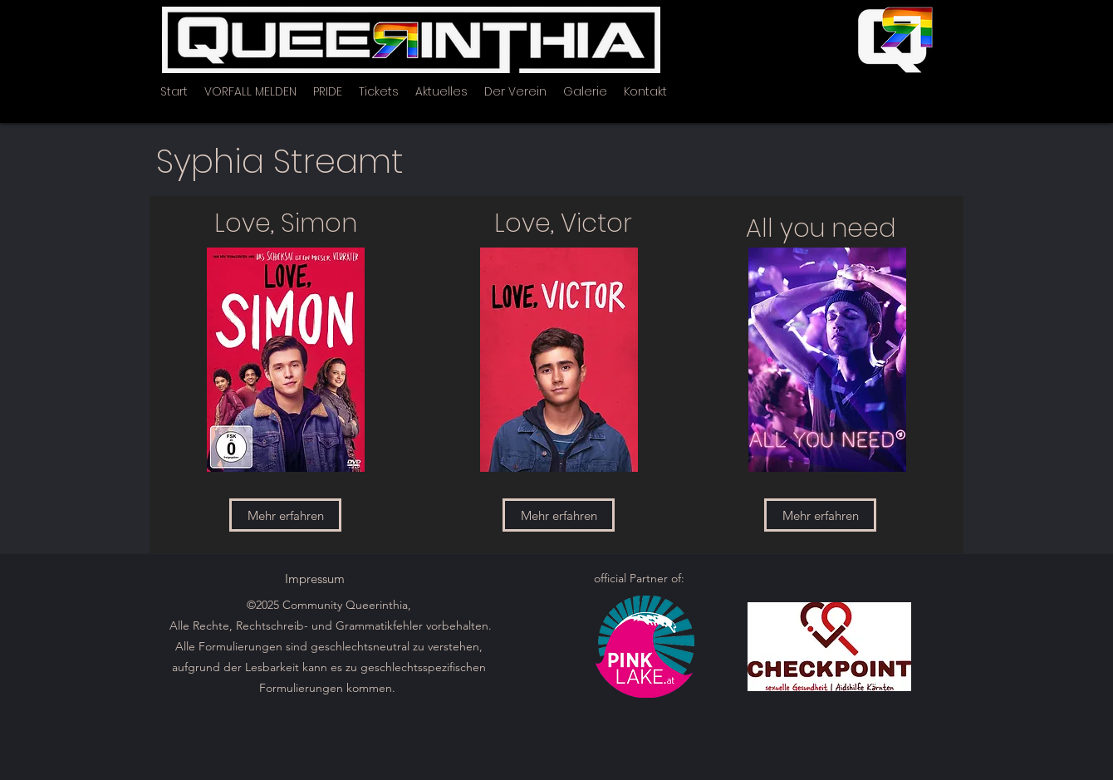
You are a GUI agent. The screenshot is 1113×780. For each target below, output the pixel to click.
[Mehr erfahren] (285, 515)
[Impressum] (315, 578)
